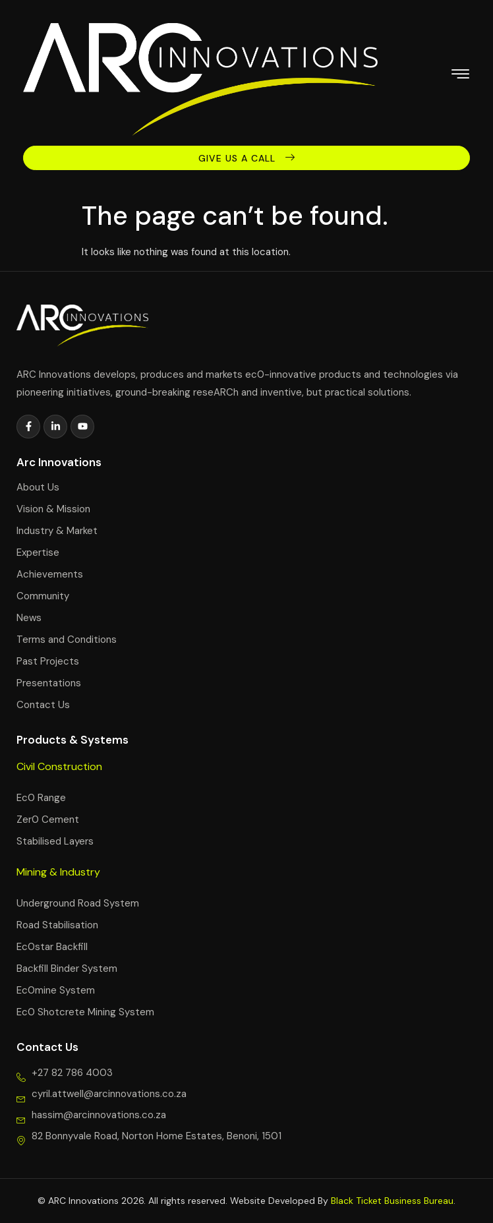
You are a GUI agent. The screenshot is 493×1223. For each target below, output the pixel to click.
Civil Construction (59, 766)
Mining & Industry (58, 872)
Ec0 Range (41, 797)
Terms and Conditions (66, 639)
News (29, 617)
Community (42, 596)
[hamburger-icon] (460, 76)
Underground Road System (77, 903)
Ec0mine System (55, 990)
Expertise (37, 552)
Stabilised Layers (55, 841)
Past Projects (47, 661)
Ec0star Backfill (52, 946)
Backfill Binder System (66, 968)
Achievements (49, 574)
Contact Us (43, 704)
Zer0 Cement (47, 819)
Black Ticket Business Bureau (392, 1201)
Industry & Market (57, 530)
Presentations (48, 683)
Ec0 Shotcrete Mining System (85, 1012)
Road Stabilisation (57, 925)
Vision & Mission (53, 509)
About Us (37, 487)
